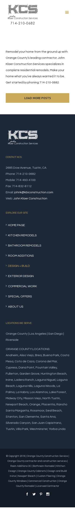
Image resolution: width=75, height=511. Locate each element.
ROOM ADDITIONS (21, 255)
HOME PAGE (16, 225)
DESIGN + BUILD (19, 265)
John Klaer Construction (30, 198)
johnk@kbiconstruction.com (33, 192)
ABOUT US (15, 306)
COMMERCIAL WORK (22, 286)
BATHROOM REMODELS (24, 245)
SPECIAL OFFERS (20, 296)
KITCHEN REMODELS (22, 235)
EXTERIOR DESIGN (21, 276)
